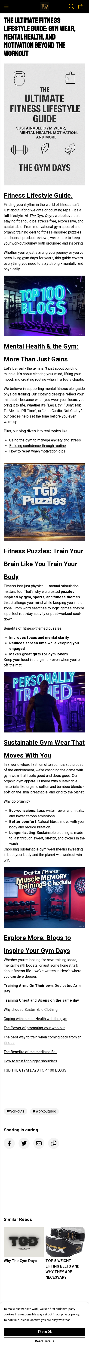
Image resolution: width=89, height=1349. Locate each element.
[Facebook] (9, 1143)
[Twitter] (24, 1143)
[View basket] (80, 6)
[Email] (38, 1143)
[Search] (71, 6)
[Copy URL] (53, 1143)
